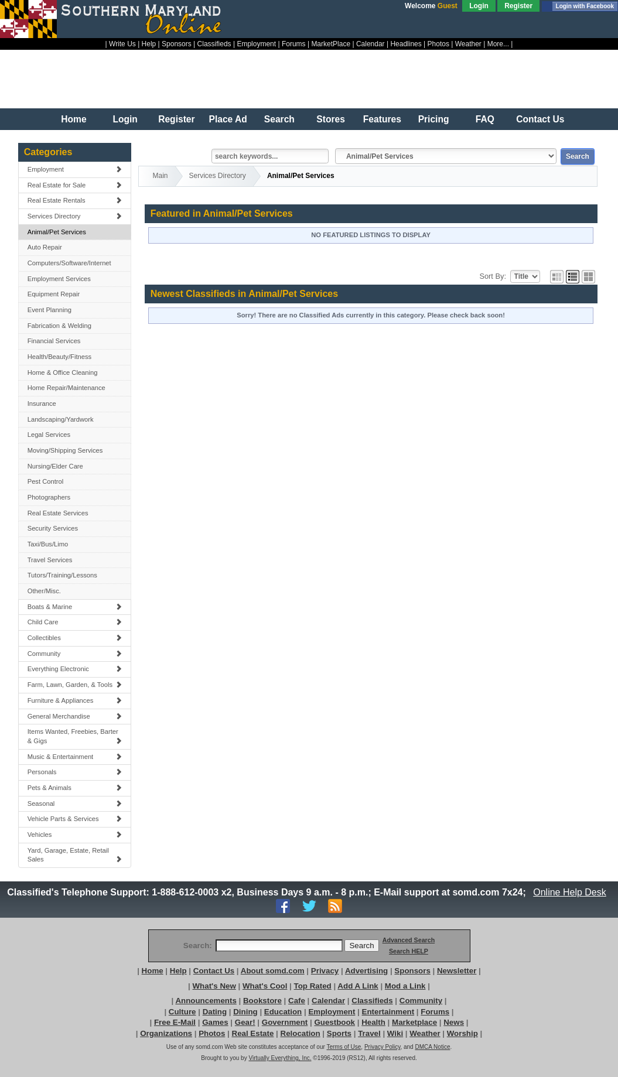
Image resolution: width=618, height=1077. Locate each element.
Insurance (42, 403)
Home (73, 119)
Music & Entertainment (75, 756)
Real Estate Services (58, 513)
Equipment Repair (54, 294)
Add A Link (357, 986)
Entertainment (388, 1011)
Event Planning (49, 309)
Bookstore (262, 1000)
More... (498, 44)
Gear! (245, 1022)
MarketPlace (330, 44)
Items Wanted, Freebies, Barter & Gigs (75, 736)
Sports (339, 1033)
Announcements (205, 1000)
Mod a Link (405, 986)
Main (160, 176)
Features (382, 119)
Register (518, 6)
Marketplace (414, 1022)
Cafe (296, 1000)
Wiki (395, 1033)
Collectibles (75, 637)
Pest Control (46, 481)
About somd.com (273, 970)
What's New (214, 986)
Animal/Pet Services (57, 231)
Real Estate (253, 1033)
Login (479, 6)
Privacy (325, 970)
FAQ (485, 119)
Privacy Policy (382, 1047)
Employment (256, 44)
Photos (438, 44)
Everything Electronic (75, 668)
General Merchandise (75, 716)
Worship (462, 1033)
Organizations (166, 1033)
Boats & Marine (75, 606)
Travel (369, 1033)
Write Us (122, 44)
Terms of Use (343, 1047)
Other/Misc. (44, 590)
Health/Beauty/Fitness (59, 356)
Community (75, 653)
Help (149, 44)
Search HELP (408, 951)
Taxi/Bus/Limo (48, 544)
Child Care (75, 621)
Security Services (53, 528)
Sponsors (177, 44)
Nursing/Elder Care (55, 466)
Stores (330, 119)
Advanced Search (409, 939)
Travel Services (50, 559)
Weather (468, 44)
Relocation (300, 1033)
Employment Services (59, 278)
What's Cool (265, 986)
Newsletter (456, 970)
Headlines (405, 44)
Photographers (49, 497)
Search (279, 119)
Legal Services (49, 434)
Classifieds (214, 44)
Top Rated (313, 986)
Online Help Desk (570, 892)
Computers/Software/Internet (69, 262)
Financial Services (54, 340)
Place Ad (228, 119)
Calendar (370, 44)
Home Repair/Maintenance (66, 387)
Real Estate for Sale (75, 185)
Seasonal (75, 803)
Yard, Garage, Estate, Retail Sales (75, 855)
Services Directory (75, 216)
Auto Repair (45, 247)
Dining (245, 1011)
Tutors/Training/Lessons (62, 575)
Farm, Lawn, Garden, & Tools (75, 684)
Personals (75, 771)
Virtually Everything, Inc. (279, 1058)
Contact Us (540, 119)
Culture (182, 1011)
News (453, 1022)
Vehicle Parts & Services (75, 818)
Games (215, 1022)
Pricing (433, 119)
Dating (215, 1011)
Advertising (366, 970)
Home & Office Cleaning (63, 372)
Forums (294, 44)
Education (283, 1011)
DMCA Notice (432, 1047)
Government (285, 1022)
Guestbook (334, 1022)
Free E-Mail (175, 1022)
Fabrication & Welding (59, 325)
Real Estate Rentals (75, 200)
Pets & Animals (75, 787)
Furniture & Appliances (75, 700)
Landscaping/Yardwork (61, 419)
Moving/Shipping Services (65, 450)
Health (373, 1022)
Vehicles (75, 834)
